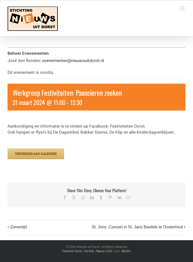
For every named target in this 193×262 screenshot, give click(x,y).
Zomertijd (18, 227)
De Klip (89, 251)
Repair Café (104, 251)
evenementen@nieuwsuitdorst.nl (73, 60)
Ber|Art (126, 251)
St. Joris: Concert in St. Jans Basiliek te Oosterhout (137, 227)
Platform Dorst (72, 251)
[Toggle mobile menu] (182, 8)
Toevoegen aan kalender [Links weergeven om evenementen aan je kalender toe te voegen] (36, 154)
